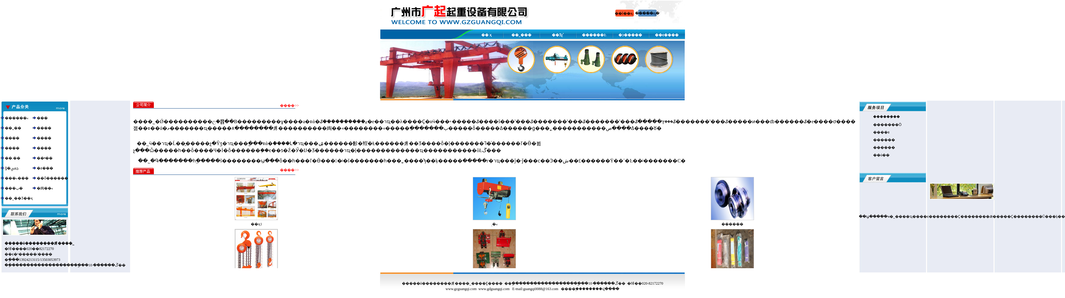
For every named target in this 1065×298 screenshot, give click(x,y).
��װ (885, 132)
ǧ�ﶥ (12, 168)
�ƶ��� (45, 168)
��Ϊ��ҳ (624, 13)
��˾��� (521, 35)
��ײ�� (45, 158)
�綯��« (45, 188)
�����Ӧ (890, 125)
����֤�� (890, 117)
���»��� (17, 178)
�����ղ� (647, 13)
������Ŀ (594, 35)
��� (42, 118)
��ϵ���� (667, 35)
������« (17, 118)
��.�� (12, 158)
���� (44, 128)
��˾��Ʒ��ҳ (19, 198)
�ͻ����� (630, 35)
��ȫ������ (52, 178)
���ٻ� (14, 188)
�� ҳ (486, 35)
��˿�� (13, 128)
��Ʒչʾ (558, 35)
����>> (289, 105)
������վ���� (600, 289)
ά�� (885, 155)
